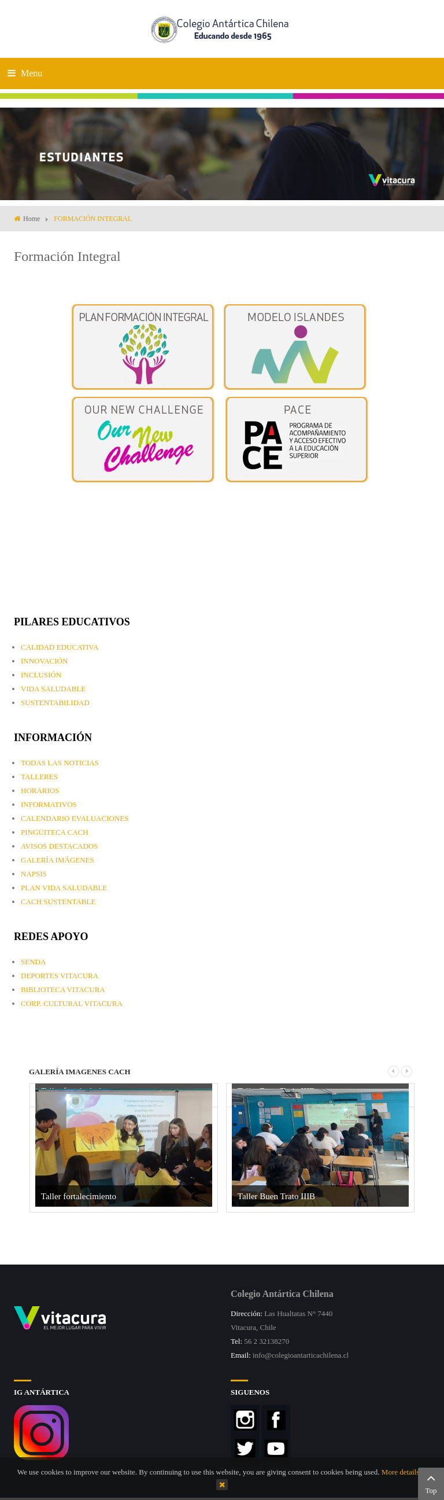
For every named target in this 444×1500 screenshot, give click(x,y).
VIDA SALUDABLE (53, 688)
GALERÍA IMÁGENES (57, 860)
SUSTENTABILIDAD (55, 702)
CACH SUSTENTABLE (58, 901)
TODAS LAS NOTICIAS (60, 762)
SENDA (33, 961)
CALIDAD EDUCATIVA (59, 647)
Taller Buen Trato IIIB (276, 1196)
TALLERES (39, 776)
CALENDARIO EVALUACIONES (74, 818)
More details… (404, 1472)
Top (431, 1482)
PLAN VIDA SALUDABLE (64, 887)
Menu (25, 73)
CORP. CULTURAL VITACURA (72, 1003)
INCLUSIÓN (41, 674)
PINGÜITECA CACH (54, 832)
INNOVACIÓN (44, 661)
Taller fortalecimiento (78, 1196)
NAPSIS (34, 873)
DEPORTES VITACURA (59, 975)
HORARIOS (40, 790)
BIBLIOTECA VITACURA (63, 989)
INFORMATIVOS (49, 804)
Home (31, 219)
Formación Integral (67, 256)
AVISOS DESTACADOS (59, 846)
